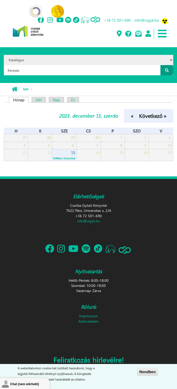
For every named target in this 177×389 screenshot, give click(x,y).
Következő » (152, 115)
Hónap (21, 99)
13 (73, 152)
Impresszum (88, 315)
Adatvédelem (88, 321)
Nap (25, 89)
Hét (39, 99)
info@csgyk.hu (146, 20)
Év (73, 99)
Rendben (147, 372)
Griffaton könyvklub (64, 158)
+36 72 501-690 (117, 20)
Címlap (15, 89)
